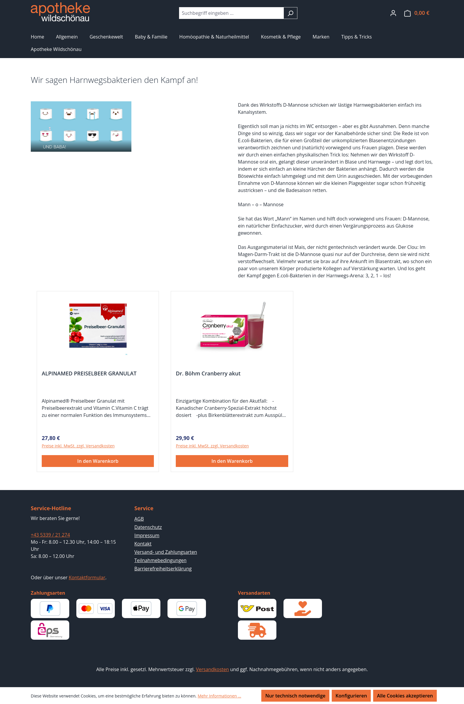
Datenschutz (148, 527)
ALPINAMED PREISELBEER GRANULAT (89, 373)
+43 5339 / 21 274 (50, 535)
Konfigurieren (351, 695)
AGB (139, 519)
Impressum (146, 535)
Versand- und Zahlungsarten (165, 552)
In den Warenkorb (97, 461)
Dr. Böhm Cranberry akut (208, 373)
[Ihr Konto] (393, 13)
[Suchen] (290, 13)
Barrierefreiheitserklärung (163, 568)
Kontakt (143, 543)
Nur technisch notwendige (295, 695)
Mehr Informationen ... (219, 696)
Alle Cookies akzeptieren (405, 695)
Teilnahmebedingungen (160, 560)
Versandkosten (212, 669)
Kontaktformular (87, 577)
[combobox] (231, 13)
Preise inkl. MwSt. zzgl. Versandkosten (78, 446)
